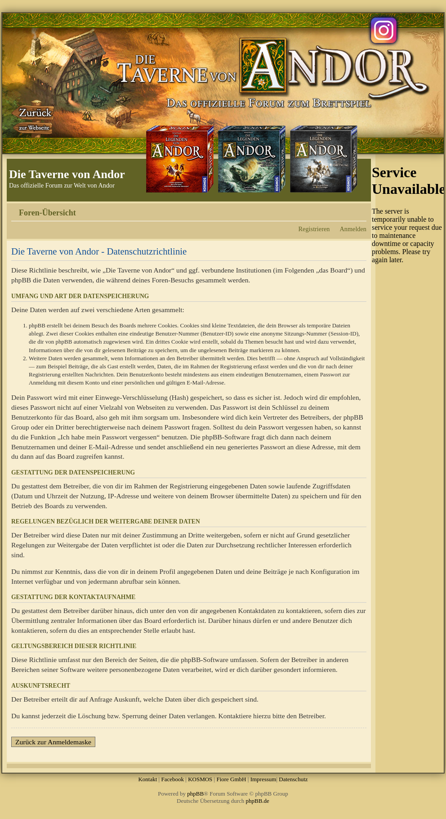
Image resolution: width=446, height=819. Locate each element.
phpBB (195, 793)
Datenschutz (293, 779)
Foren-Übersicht (47, 212)
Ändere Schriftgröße (359, 210)
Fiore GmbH (231, 779)
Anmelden (352, 229)
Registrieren (314, 229)
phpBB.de (257, 800)
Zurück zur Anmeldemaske (53, 742)
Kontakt (147, 779)
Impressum (263, 779)
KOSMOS (200, 779)
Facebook (172, 779)
